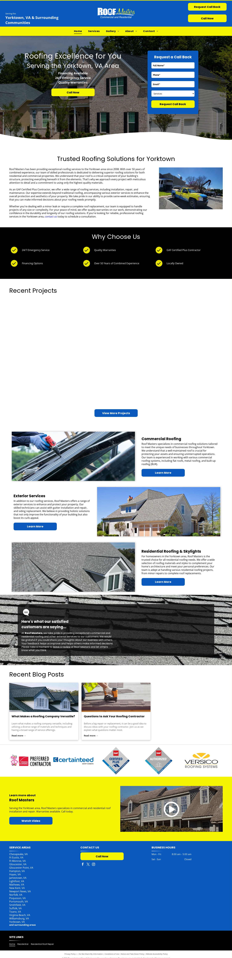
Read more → (19, 735)
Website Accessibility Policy (157, 954)
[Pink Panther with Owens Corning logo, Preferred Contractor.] (73, 760)
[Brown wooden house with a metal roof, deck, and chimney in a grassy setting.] (142, 372)
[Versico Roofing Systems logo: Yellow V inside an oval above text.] (201, 760)
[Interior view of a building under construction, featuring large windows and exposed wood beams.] (89, 332)
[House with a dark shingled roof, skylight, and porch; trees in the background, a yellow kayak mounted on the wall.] (36, 319)
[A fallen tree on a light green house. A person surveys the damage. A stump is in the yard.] (89, 385)
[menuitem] (78, 31)
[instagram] (93, 864)
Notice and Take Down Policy (132, 954)
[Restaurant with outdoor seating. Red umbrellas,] (142, 319)
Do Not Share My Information (91, 954)
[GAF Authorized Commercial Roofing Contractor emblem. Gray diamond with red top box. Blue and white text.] (158, 760)
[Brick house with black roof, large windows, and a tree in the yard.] (195, 385)
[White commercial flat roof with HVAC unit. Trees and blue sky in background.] (195, 332)
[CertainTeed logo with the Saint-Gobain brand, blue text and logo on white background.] (116, 760)
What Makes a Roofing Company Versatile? (43, 716)
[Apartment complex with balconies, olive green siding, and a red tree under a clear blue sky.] (36, 372)
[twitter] (88, 864)
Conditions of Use (112, 954)
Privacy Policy (70, 954)
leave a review (61, 647)
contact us (51, 216)
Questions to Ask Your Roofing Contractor (114, 716)
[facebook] (82, 864)
